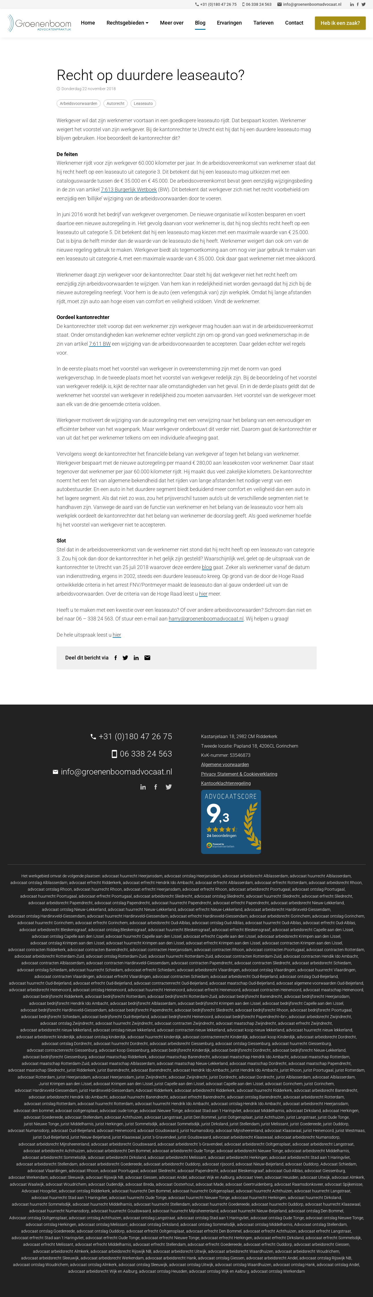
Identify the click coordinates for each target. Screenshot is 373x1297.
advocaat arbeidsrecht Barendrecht (325, 1090)
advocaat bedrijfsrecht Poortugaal (321, 1010)
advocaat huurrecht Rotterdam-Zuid (180, 956)
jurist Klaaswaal (126, 1137)
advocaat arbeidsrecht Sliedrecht (162, 896)
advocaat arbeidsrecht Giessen (321, 1244)
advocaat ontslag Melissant (103, 1224)
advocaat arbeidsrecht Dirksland (117, 1157)
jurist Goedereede (305, 1124)
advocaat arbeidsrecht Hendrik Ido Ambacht (68, 1097)
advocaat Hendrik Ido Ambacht (201, 1070)
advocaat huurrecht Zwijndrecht (124, 1023)
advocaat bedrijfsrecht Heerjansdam (316, 996)
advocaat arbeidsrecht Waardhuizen (240, 1251)
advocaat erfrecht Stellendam (159, 1244)
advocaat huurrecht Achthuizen (264, 1191)
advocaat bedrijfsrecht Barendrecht (250, 996)
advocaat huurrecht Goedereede (221, 1204)
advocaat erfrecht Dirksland (279, 1237)
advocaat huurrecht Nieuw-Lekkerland (142, 909)
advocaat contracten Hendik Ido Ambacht (320, 956)
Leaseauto (143, 103)
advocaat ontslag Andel (338, 1264)
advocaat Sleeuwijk (67, 1177)
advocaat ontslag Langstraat (149, 1218)
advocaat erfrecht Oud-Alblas (329, 922)
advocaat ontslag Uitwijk (191, 1264)
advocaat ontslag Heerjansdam (192, 876)
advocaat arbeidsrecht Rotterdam (313, 1097)
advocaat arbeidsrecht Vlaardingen (208, 970)
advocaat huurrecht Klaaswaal (332, 1204)
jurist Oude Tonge (333, 1117)
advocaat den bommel (33, 1110)
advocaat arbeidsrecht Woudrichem (307, 1251)
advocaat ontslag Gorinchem (338, 916)
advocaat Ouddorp (302, 1164)
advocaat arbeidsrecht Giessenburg (182, 1043)
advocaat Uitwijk (315, 1177)
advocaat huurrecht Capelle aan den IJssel (143, 936)
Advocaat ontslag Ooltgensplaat (38, 1218)
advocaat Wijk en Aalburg (211, 1177)
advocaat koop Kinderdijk (272, 1037)
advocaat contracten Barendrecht (97, 949)
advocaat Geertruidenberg (248, 1184)
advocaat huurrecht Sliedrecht (273, 896)
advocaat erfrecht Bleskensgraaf (241, 929)
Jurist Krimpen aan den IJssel (65, 1083)
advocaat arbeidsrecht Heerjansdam (315, 1103)
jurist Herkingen (109, 1124)
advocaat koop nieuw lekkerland (255, 1030)
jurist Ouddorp (335, 1124)
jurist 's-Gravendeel (159, 1137)
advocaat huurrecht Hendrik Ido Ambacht (172, 1103)
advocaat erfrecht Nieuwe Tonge (170, 1237)
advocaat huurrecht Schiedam (96, 970)
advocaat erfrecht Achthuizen (269, 1231)
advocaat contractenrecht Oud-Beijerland (170, 983)
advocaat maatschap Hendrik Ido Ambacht (250, 1057)
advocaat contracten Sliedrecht (262, 963)
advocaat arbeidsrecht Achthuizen (54, 1150)
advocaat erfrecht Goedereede (215, 1244)
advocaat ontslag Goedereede (48, 1231)
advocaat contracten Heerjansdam (161, 949)
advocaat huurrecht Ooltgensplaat (203, 1191)
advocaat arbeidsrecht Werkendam (112, 1258)
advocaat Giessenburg (325, 1170)
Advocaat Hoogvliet (39, 1191)
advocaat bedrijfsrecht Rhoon (261, 1010)
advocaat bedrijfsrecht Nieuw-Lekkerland (309, 1050)
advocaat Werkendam (28, 1177)
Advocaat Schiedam (338, 1164)
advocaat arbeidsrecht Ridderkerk (205, 1090)
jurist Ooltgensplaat (235, 1117)
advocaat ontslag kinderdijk (101, 1037)
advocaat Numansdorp (28, 1130)
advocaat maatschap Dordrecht (258, 1063)
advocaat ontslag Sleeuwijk (142, 1264)
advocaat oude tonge (119, 1110)
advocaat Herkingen (340, 1110)
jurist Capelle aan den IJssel (179, 1083)
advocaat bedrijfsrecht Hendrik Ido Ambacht (68, 1003)
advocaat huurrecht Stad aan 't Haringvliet (69, 1197)
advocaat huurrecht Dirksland (314, 1197)
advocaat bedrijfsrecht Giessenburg (55, 1057)
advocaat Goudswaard (158, 1130)
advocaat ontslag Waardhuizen (243, 1264)
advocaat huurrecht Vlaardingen (326, 970)
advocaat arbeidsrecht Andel (272, 1258)
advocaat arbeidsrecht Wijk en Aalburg (102, 1271)
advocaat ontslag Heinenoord (99, 989)
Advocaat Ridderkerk (154, 1090)
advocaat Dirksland (303, 1110)
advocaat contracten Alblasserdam (52, 963)
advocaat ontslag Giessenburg (242, 1043)
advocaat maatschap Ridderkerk (117, 1057)
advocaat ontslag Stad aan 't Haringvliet (213, 1218)
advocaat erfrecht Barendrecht (197, 1097)
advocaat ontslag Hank (294, 1264)
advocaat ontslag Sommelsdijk (207, 1224)
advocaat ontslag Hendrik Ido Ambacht (246, 1103)
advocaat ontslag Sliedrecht (219, 896)
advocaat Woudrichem (66, 1184)
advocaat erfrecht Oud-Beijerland (102, 983)
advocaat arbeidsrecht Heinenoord (40, 989)
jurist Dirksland (214, 1124)
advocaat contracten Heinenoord (271, 989)
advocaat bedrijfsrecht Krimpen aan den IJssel (219, 1003)
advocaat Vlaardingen (47, 1170)
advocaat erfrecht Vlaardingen (123, 976)
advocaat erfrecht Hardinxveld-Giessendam (209, 916)
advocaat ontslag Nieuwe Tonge (334, 1218)
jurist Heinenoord (318, 1130)
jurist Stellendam (244, 1124)
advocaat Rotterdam (36, 1077)
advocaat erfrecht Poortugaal (105, 896)
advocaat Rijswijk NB (104, 1177)
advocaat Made (210, 1184)
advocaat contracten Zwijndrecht (184, 1023)
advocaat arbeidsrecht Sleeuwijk (50, 1258)
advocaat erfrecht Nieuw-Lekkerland (210, 909)
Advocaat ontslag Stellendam (320, 1224)
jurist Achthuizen (270, 1117)
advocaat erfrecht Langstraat (324, 1231)
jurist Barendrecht (113, 1070)
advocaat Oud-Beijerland (73, 1130)
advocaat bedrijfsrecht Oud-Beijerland (115, 1016)
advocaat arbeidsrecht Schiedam (321, 963)
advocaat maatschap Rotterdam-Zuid (55, 1063)
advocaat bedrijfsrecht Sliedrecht (204, 1010)
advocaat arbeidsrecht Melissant (177, 1157)
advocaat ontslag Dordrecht (67, 1043)
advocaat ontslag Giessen (221, 1258)
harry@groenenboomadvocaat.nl (206, 619)
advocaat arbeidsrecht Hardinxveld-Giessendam (287, 909)
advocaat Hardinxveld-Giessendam (46, 1090)
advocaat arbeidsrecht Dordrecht (326, 1037)
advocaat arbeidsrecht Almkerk (61, 1251)
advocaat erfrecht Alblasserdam (224, 882)
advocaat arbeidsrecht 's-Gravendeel (189, 1144)
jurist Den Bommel (200, 1117)
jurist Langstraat (301, 1117)
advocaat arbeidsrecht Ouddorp (172, 1164)
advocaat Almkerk (348, 1177)
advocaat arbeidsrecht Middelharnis (317, 1150)
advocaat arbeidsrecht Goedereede (110, 1164)
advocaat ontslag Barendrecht (254, 1097)
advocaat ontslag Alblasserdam (38, 882)
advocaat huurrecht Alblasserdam (320, 876)
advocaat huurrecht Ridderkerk (264, 1090)
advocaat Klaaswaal (283, 1130)
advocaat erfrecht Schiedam (150, 970)
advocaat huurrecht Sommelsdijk (41, 1204)
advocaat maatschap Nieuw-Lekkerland (192, 1063)
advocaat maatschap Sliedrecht (36, 1070)
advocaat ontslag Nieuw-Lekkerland (74, 909)
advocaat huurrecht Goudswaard (121, 1211)
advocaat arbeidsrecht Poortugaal (259, 889)
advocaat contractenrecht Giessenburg (62, 1050)
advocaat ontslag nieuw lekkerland (124, 1030)
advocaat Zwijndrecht (187, 1077)
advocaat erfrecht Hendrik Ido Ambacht (158, 882)
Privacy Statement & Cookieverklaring (239, 774)
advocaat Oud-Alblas (284, 1170)
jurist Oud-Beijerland (51, 1137)
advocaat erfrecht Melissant (48, 1244)
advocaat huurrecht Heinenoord (156, 989)
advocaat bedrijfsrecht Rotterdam (115, 996)
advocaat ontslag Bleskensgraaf (117, 929)
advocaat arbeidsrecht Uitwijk (179, 1251)
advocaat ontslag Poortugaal (318, 889)
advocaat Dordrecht (256, 1077)
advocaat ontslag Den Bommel (315, 1211)
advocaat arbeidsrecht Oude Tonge (183, 1150)
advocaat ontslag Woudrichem (40, 1264)
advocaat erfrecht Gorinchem (101, 922)
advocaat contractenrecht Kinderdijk (215, 1037)
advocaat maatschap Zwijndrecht (246, 1023)
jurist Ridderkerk (81, 1070)
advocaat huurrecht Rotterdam (105, 1103)
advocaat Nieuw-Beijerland (259, 1164)
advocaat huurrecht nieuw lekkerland (319, 1030)
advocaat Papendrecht (197, 1170)
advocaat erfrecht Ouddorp (268, 1244)
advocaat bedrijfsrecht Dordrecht (241, 1050)
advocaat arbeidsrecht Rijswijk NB (120, 1251)
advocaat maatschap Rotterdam (320, 1057)
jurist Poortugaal (318, 1070)
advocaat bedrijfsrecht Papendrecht (140, 1010)
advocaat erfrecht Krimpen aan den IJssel (223, 943)
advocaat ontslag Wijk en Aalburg (219, 1271)
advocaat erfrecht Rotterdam (281, 882)
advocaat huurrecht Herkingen (258, 1197)
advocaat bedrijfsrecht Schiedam (50, 1016)
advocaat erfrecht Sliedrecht (327, 896)
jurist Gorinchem (319, 1083)
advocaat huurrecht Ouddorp (277, 1204)
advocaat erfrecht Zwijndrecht (305, 1023)
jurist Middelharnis (77, 1124)
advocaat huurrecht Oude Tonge (137, 1197)
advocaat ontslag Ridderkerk (84, 1191)
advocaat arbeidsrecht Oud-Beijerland (244, 976)
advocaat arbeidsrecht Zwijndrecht (320, 1016)
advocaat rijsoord (218, 1164)
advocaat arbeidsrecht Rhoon (335, 882)
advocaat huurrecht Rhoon (98, 889)
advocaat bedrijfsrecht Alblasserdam (143, 1003)
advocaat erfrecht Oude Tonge (113, 1237)
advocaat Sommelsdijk (179, 1124)
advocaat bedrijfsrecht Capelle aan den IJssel (302, 1003)
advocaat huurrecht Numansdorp (59, 1211)
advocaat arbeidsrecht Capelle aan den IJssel (312, 929)
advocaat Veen (249, 1177)
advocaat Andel (173, 1177)
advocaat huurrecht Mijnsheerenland (185, 1211)
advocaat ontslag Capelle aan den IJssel (68, 936)
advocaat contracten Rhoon (219, 949)
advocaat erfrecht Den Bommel (214, 1231)
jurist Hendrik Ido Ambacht (254, 1070)
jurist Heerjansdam (73, 1077)
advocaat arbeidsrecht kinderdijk (45, 1037)
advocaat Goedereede (43, 1117)
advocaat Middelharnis (263, 1110)
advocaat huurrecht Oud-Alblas (273, 922)
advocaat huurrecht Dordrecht (121, 1043)
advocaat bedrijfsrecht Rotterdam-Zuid (182, 996)
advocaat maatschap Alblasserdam (123, 1063)
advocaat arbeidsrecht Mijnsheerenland (53, 1144)
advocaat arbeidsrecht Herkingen (238, 1157)
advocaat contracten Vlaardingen (64, 976)
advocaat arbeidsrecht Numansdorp (306, 1137)
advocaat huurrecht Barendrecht (139, 1097)
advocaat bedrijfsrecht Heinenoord (182, 1016)
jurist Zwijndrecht (151, 1077)
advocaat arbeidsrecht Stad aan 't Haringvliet (309, 1157)
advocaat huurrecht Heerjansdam (132, 876)
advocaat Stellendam (84, 1117)
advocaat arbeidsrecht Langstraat (323, 1144)
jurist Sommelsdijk (141, 1124)
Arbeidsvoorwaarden (78, 103)
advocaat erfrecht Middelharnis (103, 1244)
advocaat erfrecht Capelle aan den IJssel (219, 936)
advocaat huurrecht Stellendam (162, 1204)
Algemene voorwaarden (225, 764)
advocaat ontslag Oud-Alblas (218, 922)
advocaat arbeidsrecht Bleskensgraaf (52, 929)
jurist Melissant (274, 1124)
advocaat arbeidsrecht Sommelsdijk (54, 1157)
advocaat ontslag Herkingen (51, 1224)
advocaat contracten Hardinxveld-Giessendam (127, 963)
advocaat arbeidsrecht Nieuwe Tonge (249, 1150)
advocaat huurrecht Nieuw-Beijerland (253, 1211)
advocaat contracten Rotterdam (335, 949)
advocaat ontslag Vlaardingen (269, 970)
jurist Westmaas (350, 1130)
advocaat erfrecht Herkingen (226, 1237)
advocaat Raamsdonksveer (298, 1184)
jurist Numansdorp (197, 1130)
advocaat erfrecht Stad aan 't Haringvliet (48, 1237)
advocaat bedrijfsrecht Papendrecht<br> (251, 1016)
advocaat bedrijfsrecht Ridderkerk (53, 996)
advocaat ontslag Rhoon (50, 889)
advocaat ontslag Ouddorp (101, 1231)
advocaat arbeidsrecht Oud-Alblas (159, 922)
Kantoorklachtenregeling (226, 783)
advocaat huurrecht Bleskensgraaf (179, 929)
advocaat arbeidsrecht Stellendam (46, 1164)
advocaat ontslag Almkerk (93, 1264)
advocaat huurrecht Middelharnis (102, 1204)
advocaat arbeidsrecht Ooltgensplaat (257, 1144)
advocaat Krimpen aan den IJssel (123, 1083)
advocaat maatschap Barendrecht (179, 1057)
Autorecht (116, 103)
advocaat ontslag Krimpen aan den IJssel (67, 943)
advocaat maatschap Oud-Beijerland (241, 983)
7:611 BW (100, 344)
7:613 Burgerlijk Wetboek (129, 189)
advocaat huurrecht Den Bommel (141, 1191)
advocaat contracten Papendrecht (202, 963)
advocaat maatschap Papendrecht (319, 1063)
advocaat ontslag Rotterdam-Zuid (116, 956)
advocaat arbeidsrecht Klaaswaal (243, 1137)
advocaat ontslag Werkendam (278, 1271)
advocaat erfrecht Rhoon (204, 889)
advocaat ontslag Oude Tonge (277, 1218)
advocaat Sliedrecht (158, 1170)
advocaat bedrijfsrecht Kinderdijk (180, 1050)
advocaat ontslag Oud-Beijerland (308, 976)
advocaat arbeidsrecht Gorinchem (279, 916)
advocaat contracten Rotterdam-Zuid (248, 956)
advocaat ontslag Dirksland (154, 1224)
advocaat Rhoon (84, 1170)
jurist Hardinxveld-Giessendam (106, 1090)
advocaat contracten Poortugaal (275, 949)
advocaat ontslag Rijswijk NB (325, 1258)
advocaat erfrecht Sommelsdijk (333, 1237)
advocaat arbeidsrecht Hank (170, 1258)
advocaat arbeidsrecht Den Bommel (119, 1150)
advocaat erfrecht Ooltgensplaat (155, 1231)
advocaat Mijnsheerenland (239, 1130)
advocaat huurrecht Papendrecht (181, 903)
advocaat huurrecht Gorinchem (45, 922)
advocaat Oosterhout (175, 1184)
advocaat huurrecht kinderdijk (154, 1037)
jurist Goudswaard (194, 1137)
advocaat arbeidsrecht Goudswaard (123, 1144)
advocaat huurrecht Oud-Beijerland (40, 983)
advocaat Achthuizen (123, 1117)
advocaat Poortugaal (119, 1170)
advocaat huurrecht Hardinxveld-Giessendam (127, 916)
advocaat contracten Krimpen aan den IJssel (302, 943)
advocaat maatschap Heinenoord (333, 989)
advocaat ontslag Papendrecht (122, 903)
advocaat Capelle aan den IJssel (234, 1083)
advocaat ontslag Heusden (163, 1271)
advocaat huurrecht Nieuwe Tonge (199, 1197)
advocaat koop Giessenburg (124, 1050)
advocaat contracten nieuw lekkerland (191, 1030)
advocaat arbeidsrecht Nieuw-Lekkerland (307, 903)
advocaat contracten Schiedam (181, 976)
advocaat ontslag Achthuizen (95, 1218)
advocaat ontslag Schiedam (42, 970)
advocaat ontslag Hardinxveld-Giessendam (46, 916)
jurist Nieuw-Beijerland (90, 1137)
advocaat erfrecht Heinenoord (213, 989)
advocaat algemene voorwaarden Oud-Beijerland (319, 983)
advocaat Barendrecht (151, 1070)
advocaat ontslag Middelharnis (264, 1224)
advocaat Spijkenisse (343, 1184)
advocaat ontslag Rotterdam (50, 1103)
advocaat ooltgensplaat (76, 1110)
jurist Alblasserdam (293, 1077)
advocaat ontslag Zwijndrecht (67, 1023)
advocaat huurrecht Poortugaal (48, 896)
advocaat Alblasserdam (333, 1077)
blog (207, 567)
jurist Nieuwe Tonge (41, 1124)
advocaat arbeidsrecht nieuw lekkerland (55, 1030)
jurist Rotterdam (349, 1070)
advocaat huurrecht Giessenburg (301, 1043)
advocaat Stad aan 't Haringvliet (213, 1110)
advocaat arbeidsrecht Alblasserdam (255, 876)
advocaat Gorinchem (284, 1083)
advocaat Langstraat (163, 1117)
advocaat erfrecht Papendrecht (241, 903)
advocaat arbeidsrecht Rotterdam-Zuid (49, 956)
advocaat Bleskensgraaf (242, 1170)
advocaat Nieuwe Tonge (161, 1110)
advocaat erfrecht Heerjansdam (152, 889)
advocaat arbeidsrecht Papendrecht (60, 903)
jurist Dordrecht (223, 1077)
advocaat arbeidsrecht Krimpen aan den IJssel (298, 936)
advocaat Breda (139, 1184)
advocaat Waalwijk (27, 1184)
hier (203, 594)
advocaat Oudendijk (106, 1184)
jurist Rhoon (291, 1070)
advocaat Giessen (141, 1177)
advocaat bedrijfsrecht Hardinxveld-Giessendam (64, 1010)
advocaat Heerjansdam (113, 1077)
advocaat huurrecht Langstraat (322, 1191)
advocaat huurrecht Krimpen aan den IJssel (145, 943)
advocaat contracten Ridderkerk (37, 949)
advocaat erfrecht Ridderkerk (95, 882)
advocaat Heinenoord (116, 1130)
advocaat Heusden (281, 1177)
